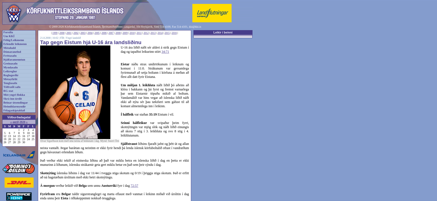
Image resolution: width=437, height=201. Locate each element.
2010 (132, 33)
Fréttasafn (9, 55)
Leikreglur (10, 71)
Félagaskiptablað (14, 110)
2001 (69, 33)
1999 (55, 33)
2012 (146, 33)
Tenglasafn (10, 83)
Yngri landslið (73, 38)
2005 (97, 33)
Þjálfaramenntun (14, 59)
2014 (160, 33)
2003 (83, 33)
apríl (16, 121)
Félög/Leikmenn (13, 40)
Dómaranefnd (12, 51)
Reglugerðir (10, 75)
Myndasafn (10, 67)
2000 (62, 33)
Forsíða (8, 32)
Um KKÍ (8, 36)
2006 (104, 33)
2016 (174, 33)
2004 (90, 33)
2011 (139, 33)
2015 (167, 33)
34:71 (165, 52)
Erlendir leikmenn (15, 44)
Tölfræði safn (11, 86)
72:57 (134, 186)
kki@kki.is (195, 26)
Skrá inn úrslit (12, 98)
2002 (76, 33)
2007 (111, 33)
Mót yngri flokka (14, 94)
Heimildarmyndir (14, 106)
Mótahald (9, 47)
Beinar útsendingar (15, 102)
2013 (153, 33)
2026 (22, 121)
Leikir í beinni (223, 32)
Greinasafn (10, 63)
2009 (125, 33)
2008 (118, 33)
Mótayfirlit (10, 79)
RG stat (8, 90)
